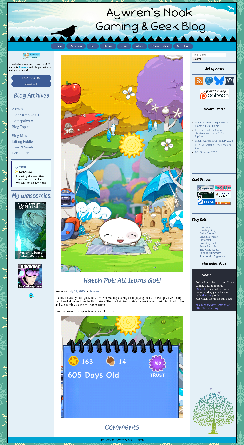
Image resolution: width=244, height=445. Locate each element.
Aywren (94, 291)
